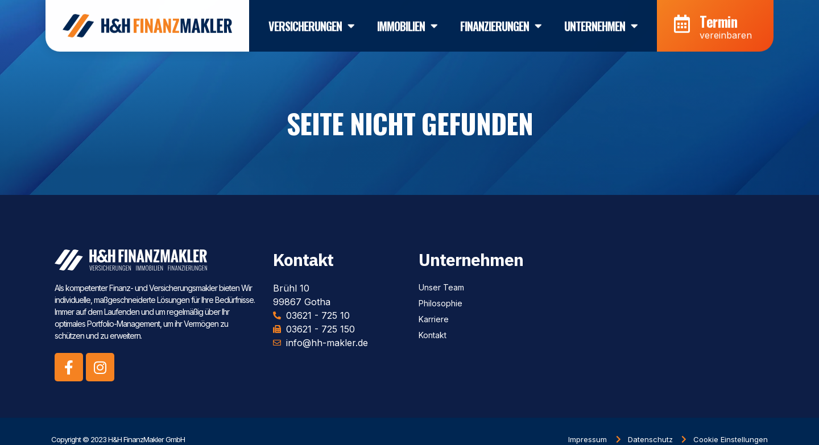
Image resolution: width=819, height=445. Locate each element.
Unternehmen (601, 22)
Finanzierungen (500, 22)
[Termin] (682, 21)
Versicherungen (311, 22)
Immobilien (407, 22)
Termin (718, 17)
